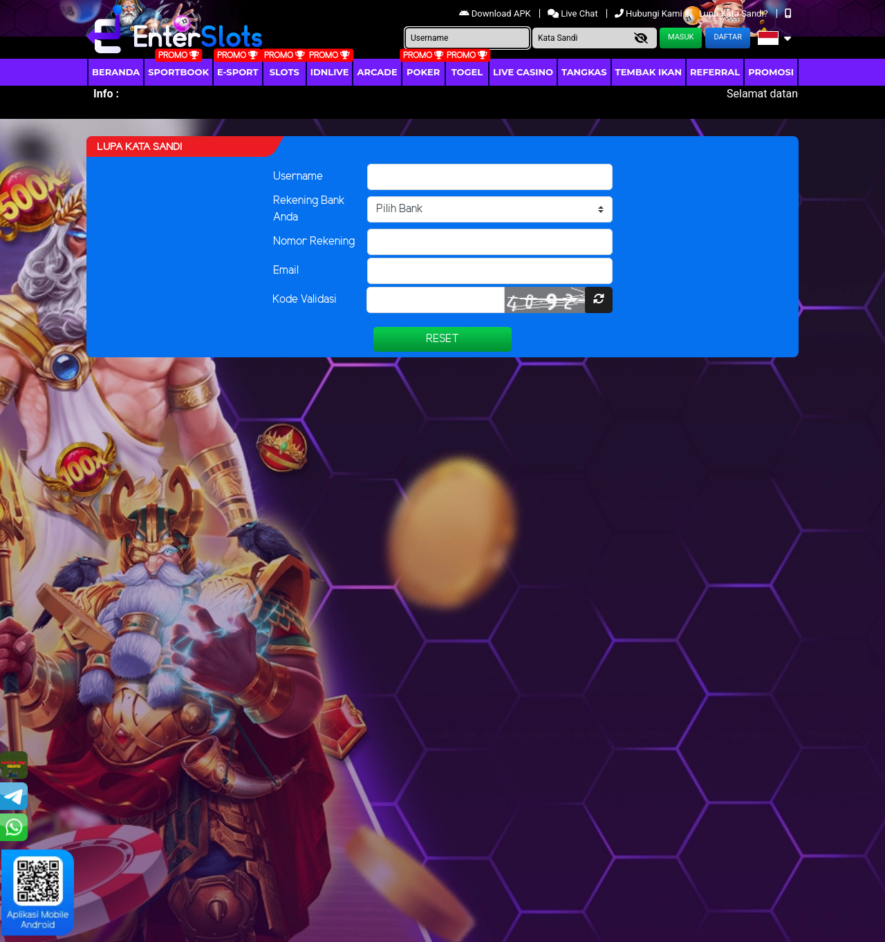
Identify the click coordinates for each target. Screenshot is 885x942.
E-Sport (238, 71)
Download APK (496, 13)
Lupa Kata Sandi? (734, 13)
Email (286, 270)
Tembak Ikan (648, 71)
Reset (442, 339)
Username (298, 176)
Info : (106, 93)
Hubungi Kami (649, 13)
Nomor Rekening (314, 241)
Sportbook (178, 71)
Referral (715, 71)
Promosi (771, 71)
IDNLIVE (329, 71)
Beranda (116, 71)
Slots (284, 71)
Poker (423, 71)
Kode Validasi (304, 299)
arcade (377, 71)
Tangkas (584, 71)
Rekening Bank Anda (309, 209)
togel (467, 71)
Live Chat (574, 13)
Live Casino (523, 71)
